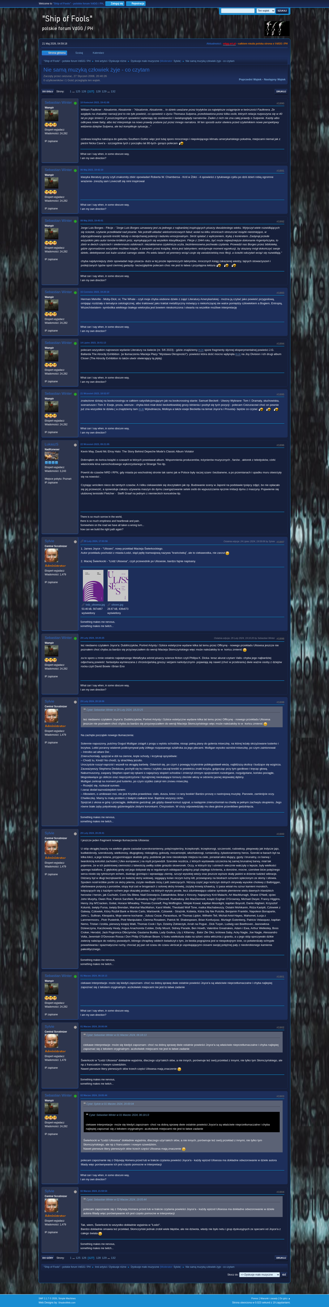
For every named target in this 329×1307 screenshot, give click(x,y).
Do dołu (47, 91)
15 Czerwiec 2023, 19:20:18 (94, 292)
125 (78, 91)
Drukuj (281, 91)
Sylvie (177, 61)
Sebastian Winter (58, 102)
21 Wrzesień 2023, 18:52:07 (94, 393)
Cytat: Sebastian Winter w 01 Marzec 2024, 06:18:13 (116, 1035)
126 (83, 91)
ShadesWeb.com (67, 1302)
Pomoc (254, 1298)
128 (98, 91)
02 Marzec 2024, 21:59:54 (93, 1191)
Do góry (47, 1258)
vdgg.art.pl (229, 43)
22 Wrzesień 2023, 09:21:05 (94, 444)
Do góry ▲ (285, 1298)
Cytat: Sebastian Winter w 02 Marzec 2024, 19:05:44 (116, 1199)
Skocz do (232, 1274)
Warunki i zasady (269, 1298)
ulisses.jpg (115, 604)
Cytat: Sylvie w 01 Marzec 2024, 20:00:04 (110, 1104)
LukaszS (51, 444)
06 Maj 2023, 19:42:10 (91, 169)
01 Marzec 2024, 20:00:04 (93, 1026)
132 (113, 91)
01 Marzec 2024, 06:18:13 (93, 975)
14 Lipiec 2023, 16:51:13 (93, 342)
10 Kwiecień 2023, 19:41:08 (94, 102)
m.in (201, 349)
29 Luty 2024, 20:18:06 (92, 701)
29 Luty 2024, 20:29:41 (92, 833)
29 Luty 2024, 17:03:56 (96, 541)
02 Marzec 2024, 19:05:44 (93, 1095)
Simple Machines (67, 1298)
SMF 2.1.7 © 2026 (48, 1298)
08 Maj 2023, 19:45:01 (91, 220)
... (74, 91)
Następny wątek (275, 79)
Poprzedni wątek (250, 79)
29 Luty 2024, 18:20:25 (92, 638)
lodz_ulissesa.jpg (93, 604)
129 (104, 91)
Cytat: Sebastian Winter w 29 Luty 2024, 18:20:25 (114, 709)
